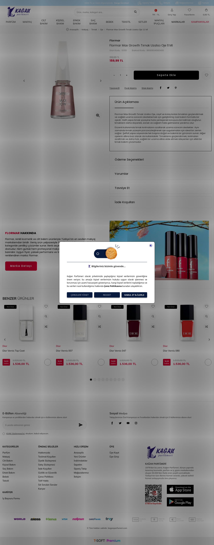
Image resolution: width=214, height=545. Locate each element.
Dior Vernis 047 (118, 350)
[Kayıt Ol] (81, 425)
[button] (25, 81)
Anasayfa (72, 29)
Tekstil (126, 21)
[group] (62, 81)
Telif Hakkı (43, 480)
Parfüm (11, 21)
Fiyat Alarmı (131, 88)
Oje (101, 29)
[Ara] (135, 12)
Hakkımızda (44, 452)
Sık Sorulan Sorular (47, 484)
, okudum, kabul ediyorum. (26, 433)
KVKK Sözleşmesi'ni (15, 433)
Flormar (115, 40)
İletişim (164, 3)
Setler (142, 21)
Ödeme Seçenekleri (129, 159)
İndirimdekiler (80, 460)
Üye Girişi (114, 456)
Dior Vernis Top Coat (14, 350)
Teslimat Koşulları (47, 456)
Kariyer (203, 3)
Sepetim (78, 464)
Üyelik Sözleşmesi (47, 460)
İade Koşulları (125, 202)
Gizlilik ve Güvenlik (47, 472)
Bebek (110, 21)
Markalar (178, 21)
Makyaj (27, 21)
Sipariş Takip (145, 3)
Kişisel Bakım (60, 22)
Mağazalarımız (184, 3)
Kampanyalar (200, 21)
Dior (5, 346)
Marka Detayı (21, 266)
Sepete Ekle (166, 75)
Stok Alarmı (147, 88)
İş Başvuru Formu (11, 498)
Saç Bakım (93, 22)
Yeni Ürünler (80, 456)
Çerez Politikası (45, 476)
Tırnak (94, 29)
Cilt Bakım (43, 22)
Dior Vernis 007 (64, 350)
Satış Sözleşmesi (46, 464)
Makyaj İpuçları (159, 22)
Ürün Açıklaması (127, 102)
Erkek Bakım (76, 22)
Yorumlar (121, 174)
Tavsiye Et (115, 88)
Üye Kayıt (114, 452)
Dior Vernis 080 (171, 350)
